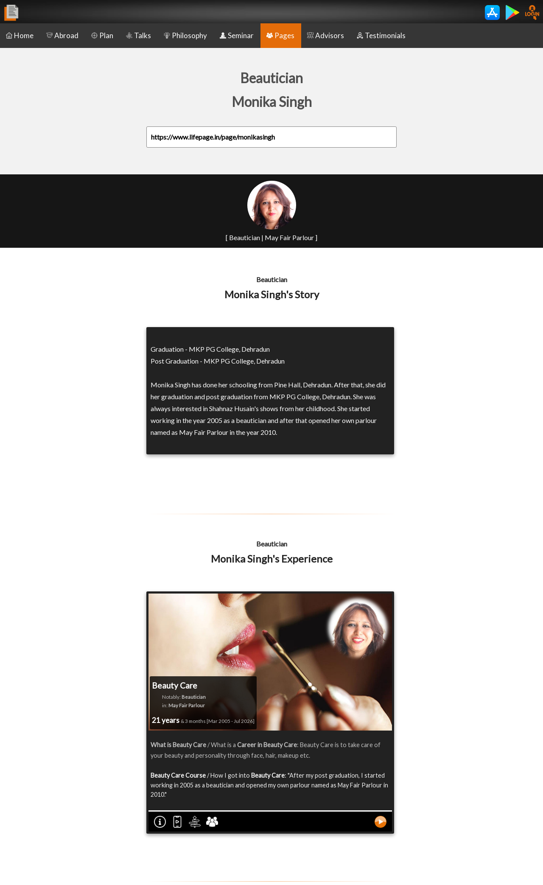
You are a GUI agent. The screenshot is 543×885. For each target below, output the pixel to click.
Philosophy (185, 35)
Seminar (237, 35)
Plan (102, 35)
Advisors (325, 35)
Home (20, 35)
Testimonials (381, 35)
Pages (280, 35)
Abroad (62, 35)
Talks (138, 35)
